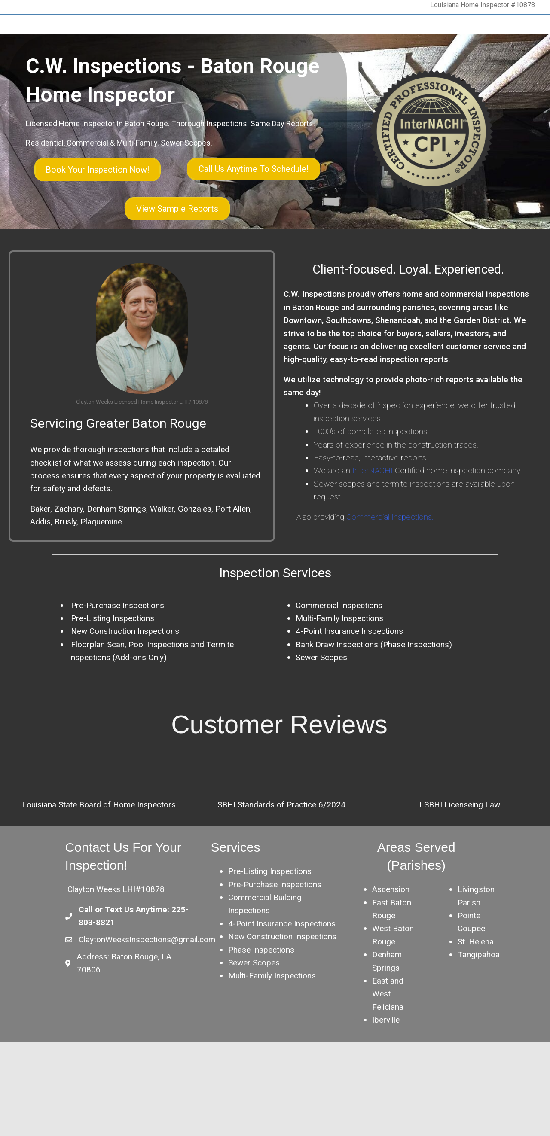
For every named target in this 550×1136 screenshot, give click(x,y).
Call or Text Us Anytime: (125, 950)
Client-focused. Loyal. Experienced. (408, 309)
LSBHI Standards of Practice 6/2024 (279, 845)
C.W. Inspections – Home (68, 81)
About (122, 81)
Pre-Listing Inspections (270, 912)
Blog (215, 81)
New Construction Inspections (124, 672)
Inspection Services (170, 81)
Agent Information (259, 81)
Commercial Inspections (339, 646)
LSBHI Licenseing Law (459, 845)
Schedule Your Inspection (331, 81)
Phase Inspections (261, 990)
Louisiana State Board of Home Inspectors (99, 845)
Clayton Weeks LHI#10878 (116, 930)
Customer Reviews (405, 81)
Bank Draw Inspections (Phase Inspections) (374, 685)
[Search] (514, 80)
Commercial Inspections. (390, 557)
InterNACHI (371, 511)
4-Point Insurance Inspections (349, 672)
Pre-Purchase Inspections (116, 646)
